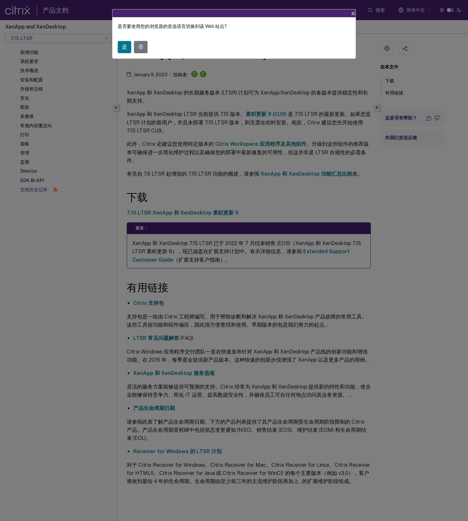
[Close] (353, 13)
